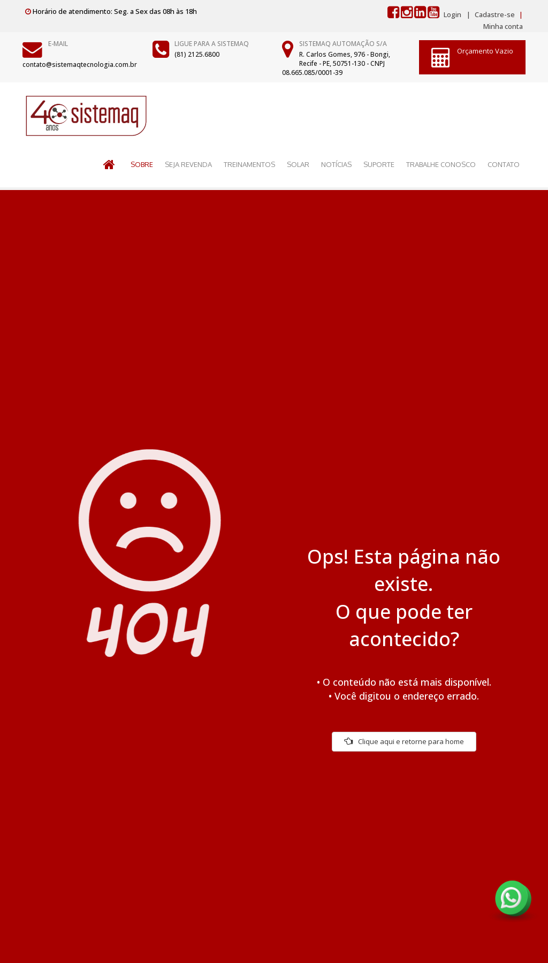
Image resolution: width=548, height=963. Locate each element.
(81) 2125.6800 (196, 54)
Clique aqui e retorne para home (404, 741)
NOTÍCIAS (336, 164)
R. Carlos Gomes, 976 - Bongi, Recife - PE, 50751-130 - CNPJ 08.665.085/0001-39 (336, 63)
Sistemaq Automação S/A (343, 43)
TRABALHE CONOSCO (441, 164)
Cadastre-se (494, 14)
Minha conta (503, 26)
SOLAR (298, 164)
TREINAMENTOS (249, 164)
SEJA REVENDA (188, 164)
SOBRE (142, 164)
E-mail (58, 43)
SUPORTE (378, 164)
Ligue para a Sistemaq (211, 43)
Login (452, 14)
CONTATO (504, 164)
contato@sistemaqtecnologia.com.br (79, 64)
